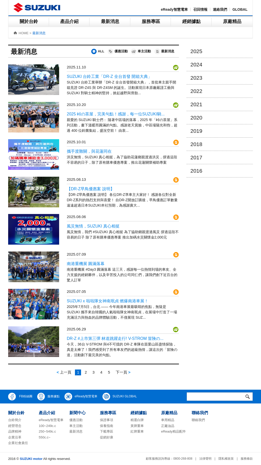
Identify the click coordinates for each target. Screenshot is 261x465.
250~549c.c (47, 431)
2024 (196, 64)
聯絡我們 (198, 420)
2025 (196, 51)
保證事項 (106, 420)
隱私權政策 (226, 458)
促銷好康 (106, 437)
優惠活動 (117, 51)
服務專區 (151, 21)
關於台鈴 (29, 21)
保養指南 (106, 426)
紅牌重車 (137, 431)
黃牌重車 (137, 426)
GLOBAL (239, 9)
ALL (97, 51)
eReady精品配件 (173, 431)
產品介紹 (69, 21)
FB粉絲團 (20, 396)
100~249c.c (47, 426)
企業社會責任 (18, 443)
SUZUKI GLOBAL (119, 396)
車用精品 (167, 420)
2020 (196, 118)
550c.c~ (44, 437)
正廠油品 (167, 426)
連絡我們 (220, 9)
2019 (196, 131)
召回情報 (200, 9)
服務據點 (48, 396)
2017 (196, 157)
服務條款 (247, 458)
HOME (24, 33)
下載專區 (106, 431)
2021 (196, 104)
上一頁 (64, 372)
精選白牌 (137, 420)
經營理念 (14, 426)
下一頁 (123, 372)
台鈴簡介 (14, 420)
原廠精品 (232, 21)
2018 (196, 144)
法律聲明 (205, 458)
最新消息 (110, 21)
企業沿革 (14, 437)
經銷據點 (191, 21)
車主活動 (140, 51)
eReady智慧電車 (174, 9)
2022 (196, 91)
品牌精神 (14, 431)
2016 (196, 171)
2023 (196, 78)
